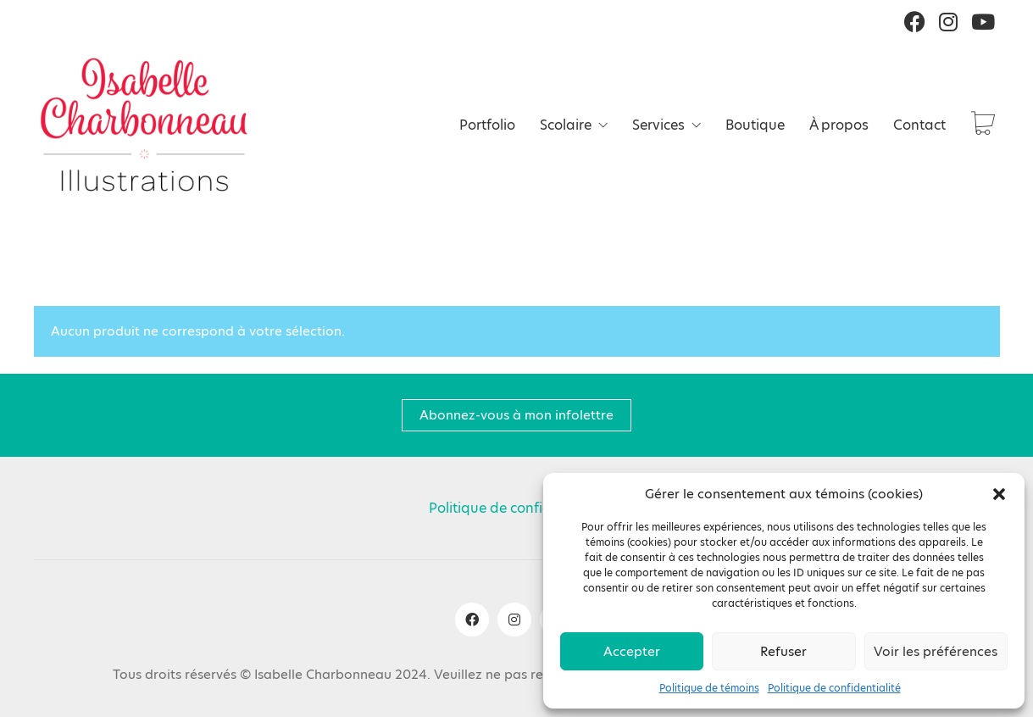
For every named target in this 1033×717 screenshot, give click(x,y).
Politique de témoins (709, 688)
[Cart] (983, 125)
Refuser (783, 651)
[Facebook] (472, 619)
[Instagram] (514, 619)
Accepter (631, 651)
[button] (999, 494)
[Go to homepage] (144, 124)
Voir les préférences (935, 651)
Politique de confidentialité (834, 688)
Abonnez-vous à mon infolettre (516, 415)
